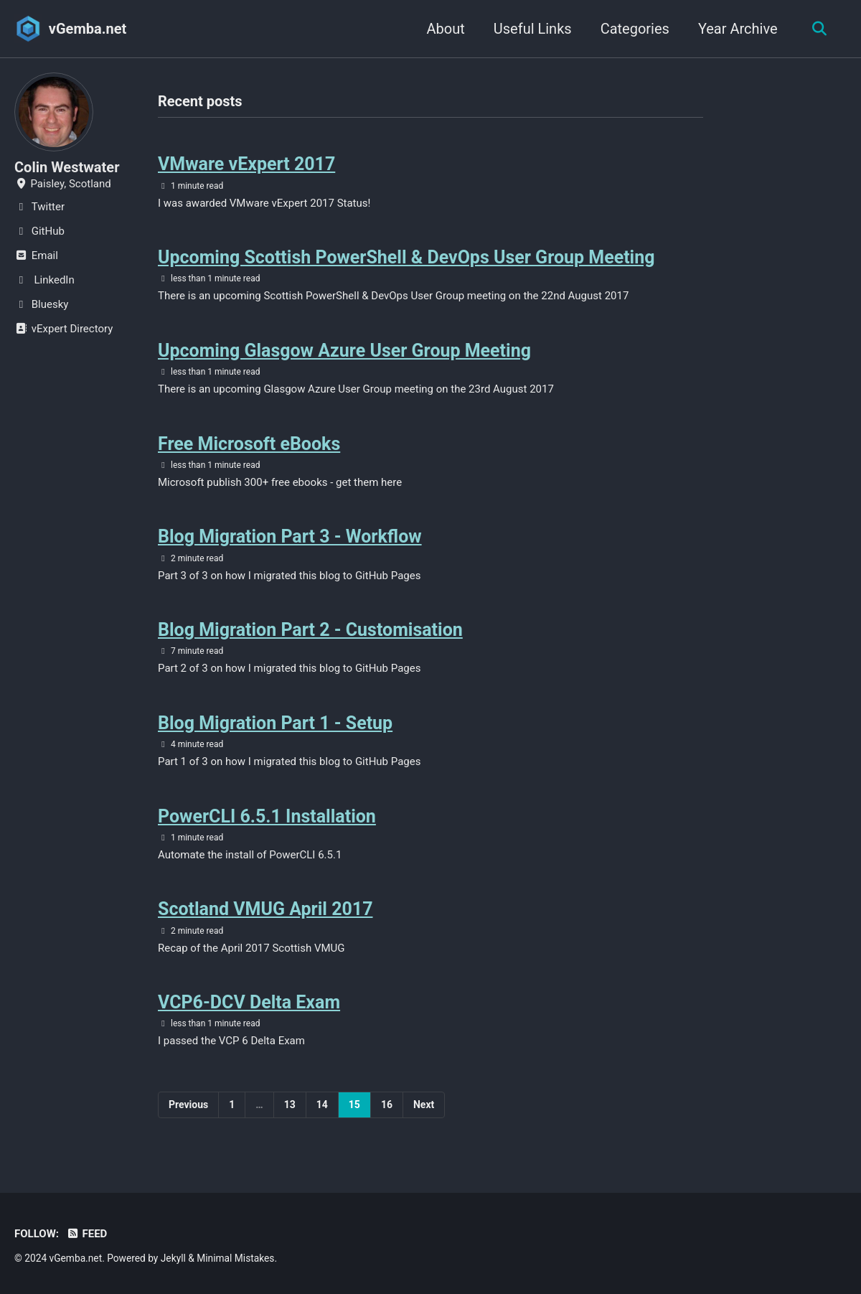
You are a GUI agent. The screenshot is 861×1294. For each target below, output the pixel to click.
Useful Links (532, 28)
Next (423, 1104)
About (445, 28)
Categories (634, 28)
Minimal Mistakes (235, 1258)
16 (386, 1104)
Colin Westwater (66, 167)
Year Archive (737, 28)
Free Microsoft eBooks (249, 443)
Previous (188, 1104)
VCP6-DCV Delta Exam (249, 1002)
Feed (86, 1233)
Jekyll (173, 1258)
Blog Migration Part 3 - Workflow (290, 536)
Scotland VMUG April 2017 (265, 909)
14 (322, 1104)
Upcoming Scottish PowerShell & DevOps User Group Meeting (406, 257)
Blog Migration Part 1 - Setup (275, 723)
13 (290, 1104)
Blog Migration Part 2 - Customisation (310, 629)
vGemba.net (87, 28)
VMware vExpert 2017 (246, 164)
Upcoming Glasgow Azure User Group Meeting (344, 350)
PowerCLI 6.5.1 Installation (267, 816)
